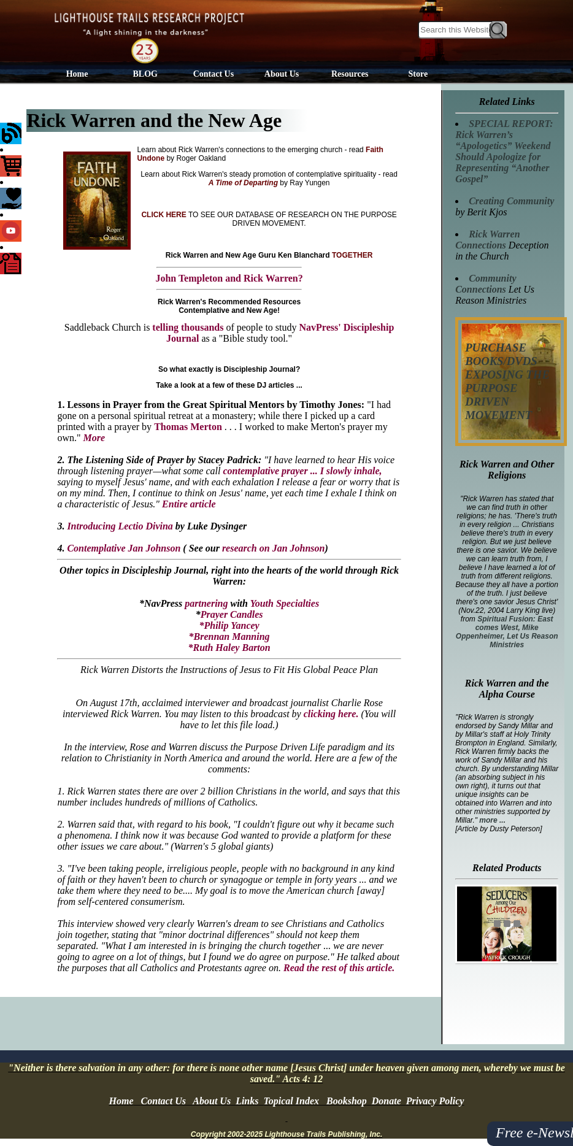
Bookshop (346, 1101)
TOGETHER (352, 255)
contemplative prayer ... (271, 471)
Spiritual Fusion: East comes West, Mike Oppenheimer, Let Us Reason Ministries (507, 632)
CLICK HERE (163, 214)
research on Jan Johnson (273, 548)
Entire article (189, 504)
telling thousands (187, 327)
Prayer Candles (232, 614)
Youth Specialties (284, 603)
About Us (281, 74)
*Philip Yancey (229, 625)
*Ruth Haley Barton (229, 647)
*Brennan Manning (229, 636)
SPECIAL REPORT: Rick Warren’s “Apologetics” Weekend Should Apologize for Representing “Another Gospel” (504, 151)
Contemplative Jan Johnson (123, 548)
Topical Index (291, 1101)
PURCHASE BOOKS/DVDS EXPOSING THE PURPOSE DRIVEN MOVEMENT (507, 381)
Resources (349, 74)
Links (247, 1101)
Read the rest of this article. (338, 968)
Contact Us (213, 74)
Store (418, 74)
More (94, 438)
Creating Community (511, 201)
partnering (206, 603)
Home (77, 74)
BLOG (145, 74)
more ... (492, 820)
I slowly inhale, (351, 471)
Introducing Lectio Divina (118, 526)
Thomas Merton (188, 426)
